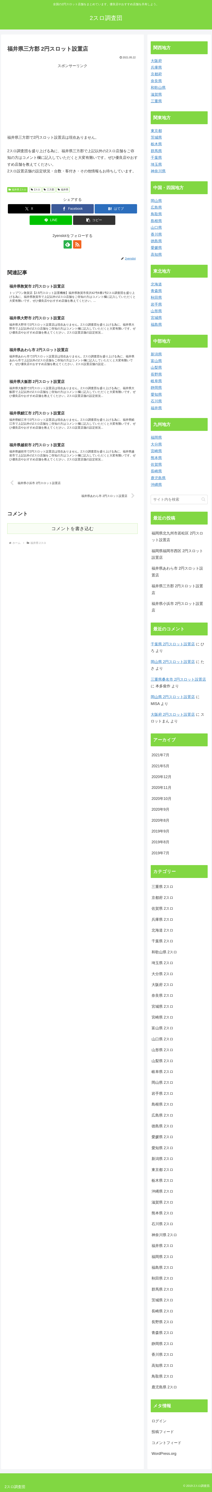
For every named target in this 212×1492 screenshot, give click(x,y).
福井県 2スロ (17, 189)
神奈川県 (158, 171)
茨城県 (156, 137)
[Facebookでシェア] (72, 208)
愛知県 (156, 394)
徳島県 (156, 241)
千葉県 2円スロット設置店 (173, 644)
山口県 (156, 228)
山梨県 (156, 367)
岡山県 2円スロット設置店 (173, 662)
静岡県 (156, 388)
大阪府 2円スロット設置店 (173, 714)
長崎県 (156, 471)
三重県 (156, 101)
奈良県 (156, 81)
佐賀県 (156, 464)
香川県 (156, 234)
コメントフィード (166, 1443)
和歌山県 (158, 88)
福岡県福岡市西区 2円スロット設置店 (177, 554)
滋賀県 (156, 94)
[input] (179, 499)
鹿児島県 (158, 478)
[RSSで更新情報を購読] (77, 244)
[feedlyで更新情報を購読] (68, 244)
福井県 (63, 189)
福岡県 (156, 437)
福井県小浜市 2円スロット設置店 (177, 607)
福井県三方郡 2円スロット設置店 (177, 589)
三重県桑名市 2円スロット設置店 (178, 679)
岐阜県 (156, 381)
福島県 (156, 324)
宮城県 (156, 318)
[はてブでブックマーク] (116, 208)
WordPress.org (164, 1454)
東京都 (156, 131)
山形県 (156, 311)
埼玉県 (156, 164)
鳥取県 (156, 214)
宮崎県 (156, 451)
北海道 (156, 284)
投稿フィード (163, 1432)
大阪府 (156, 61)
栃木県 (156, 144)
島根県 (156, 221)
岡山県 (156, 201)
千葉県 (156, 158)
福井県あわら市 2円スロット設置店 (177, 571)
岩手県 (156, 304)
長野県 (156, 374)
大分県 (156, 444)
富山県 (156, 361)
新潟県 (156, 354)
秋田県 (156, 297)
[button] (94, 220)
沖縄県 (156, 485)
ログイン (159, 1421)
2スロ (35, 189)
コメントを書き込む (72, 528)
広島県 (156, 207)
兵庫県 (156, 67)
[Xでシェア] (29, 208)
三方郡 (49, 189)
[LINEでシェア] (51, 220)
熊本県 (156, 458)
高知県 (156, 255)
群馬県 (156, 151)
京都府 (156, 74)
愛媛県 (156, 248)
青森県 (156, 291)
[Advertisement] (42, 98)
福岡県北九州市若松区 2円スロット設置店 (177, 536)
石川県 (156, 401)
